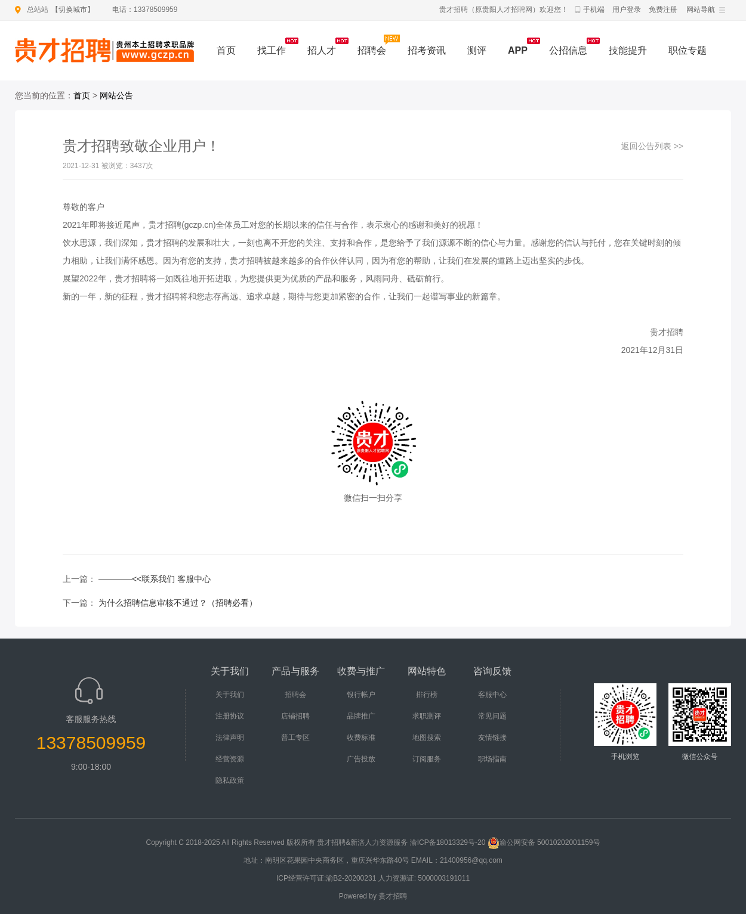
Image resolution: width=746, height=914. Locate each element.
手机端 (594, 9)
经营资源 (229, 759)
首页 (226, 50)
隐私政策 (229, 780)
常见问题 (492, 716)
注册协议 (229, 716)
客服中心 (492, 694)
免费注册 (663, 9)
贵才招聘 (392, 896)
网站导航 (700, 9)
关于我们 (229, 694)
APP (518, 50)
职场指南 (492, 759)
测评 (476, 50)
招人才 (321, 50)
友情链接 (492, 737)
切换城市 (72, 9)
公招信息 (568, 50)
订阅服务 (426, 759)
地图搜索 (426, 737)
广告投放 (361, 759)
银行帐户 (361, 694)
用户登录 (626, 9)
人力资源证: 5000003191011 (424, 878)
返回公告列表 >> (652, 146)
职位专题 (687, 50)
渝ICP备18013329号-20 (448, 842)
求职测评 (426, 716)
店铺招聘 (295, 716)
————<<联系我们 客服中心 (154, 579)
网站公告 (116, 95)
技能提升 (628, 50)
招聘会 (371, 50)
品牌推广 (361, 716)
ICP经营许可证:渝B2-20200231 (326, 878)
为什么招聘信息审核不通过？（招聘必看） (177, 603)
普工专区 (295, 737)
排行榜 (426, 694)
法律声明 (229, 737)
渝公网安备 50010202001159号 (544, 842)
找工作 (271, 50)
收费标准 (361, 737)
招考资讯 (427, 50)
